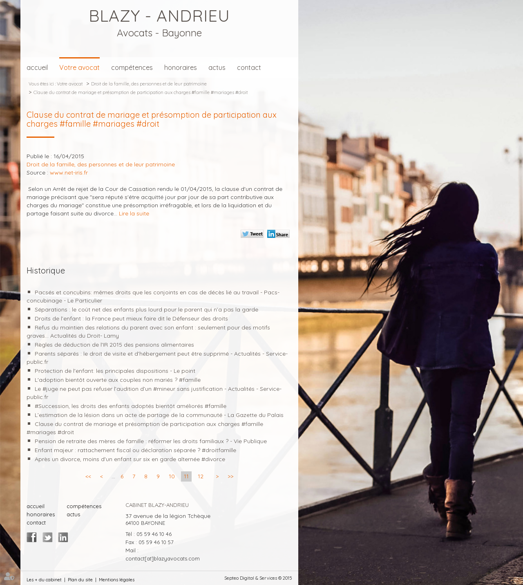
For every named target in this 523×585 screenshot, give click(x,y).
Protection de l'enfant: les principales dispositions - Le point (115, 370)
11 (186, 476)
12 (200, 476)
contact (249, 67)
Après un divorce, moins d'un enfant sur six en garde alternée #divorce (130, 459)
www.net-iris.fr (69, 172)
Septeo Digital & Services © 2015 (258, 578)
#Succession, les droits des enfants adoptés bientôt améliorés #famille (130, 406)
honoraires (180, 67)
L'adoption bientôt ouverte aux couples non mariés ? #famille (118, 379)
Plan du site (80, 580)
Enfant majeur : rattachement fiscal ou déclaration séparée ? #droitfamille (135, 450)
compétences (132, 67)
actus (217, 67)
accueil (37, 67)
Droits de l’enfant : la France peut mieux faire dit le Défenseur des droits (131, 318)
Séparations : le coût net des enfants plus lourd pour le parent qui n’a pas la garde (146, 309)
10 (172, 476)
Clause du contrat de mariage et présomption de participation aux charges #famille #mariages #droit (141, 92)
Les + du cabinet (44, 580)
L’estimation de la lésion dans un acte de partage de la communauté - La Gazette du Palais (159, 415)
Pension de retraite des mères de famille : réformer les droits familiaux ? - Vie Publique (151, 441)
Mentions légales (116, 580)
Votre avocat (79, 67)
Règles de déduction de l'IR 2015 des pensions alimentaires (114, 344)
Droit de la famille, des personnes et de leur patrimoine (149, 84)
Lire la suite (134, 213)
